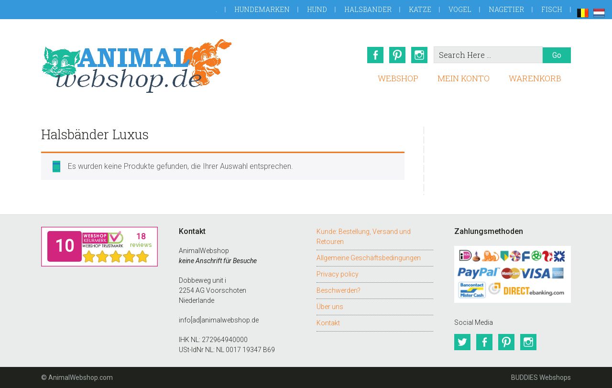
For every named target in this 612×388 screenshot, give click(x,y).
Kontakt (328, 323)
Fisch (551, 9)
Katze (420, 9)
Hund (317, 9)
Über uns (330, 306)
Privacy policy (338, 274)
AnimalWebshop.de (136, 65)
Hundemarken (262, 9)
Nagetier (506, 9)
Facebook (375, 55)
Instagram (419, 55)
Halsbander (368, 9)
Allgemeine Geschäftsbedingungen (369, 258)
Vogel (459, 9)
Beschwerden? (339, 290)
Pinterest (397, 55)
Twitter (462, 342)
